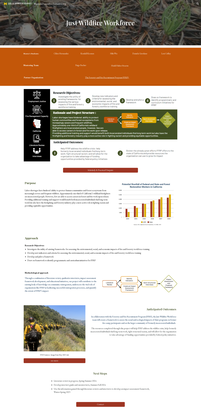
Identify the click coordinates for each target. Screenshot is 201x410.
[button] (198, 4)
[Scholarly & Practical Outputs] (100, 170)
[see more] (54, 360)
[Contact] (100, 404)
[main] (100, 22)
